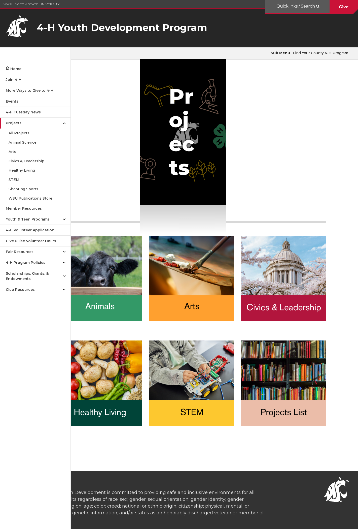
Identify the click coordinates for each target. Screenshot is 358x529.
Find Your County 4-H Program (320, 53)
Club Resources (20, 289)
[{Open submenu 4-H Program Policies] (64, 262)
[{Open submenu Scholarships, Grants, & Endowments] (64, 276)
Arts (12, 151)
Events (12, 101)
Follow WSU (338, 521)
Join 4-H (13, 79)
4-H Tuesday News (23, 112)
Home (15, 69)
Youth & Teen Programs (28, 219)
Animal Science (23, 142)
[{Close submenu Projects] (64, 123)
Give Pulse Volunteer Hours (31, 241)
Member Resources (24, 208)
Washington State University (32, 4)
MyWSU (315, 521)
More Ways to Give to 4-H (29, 90)
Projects (13, 123)
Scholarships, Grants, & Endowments (27, 276)
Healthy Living (22, 170)
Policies (296, 521)
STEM (14, 179)
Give (344, 7)
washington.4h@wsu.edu (210, 504)
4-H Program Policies (25, 262)
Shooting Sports (23, 189)
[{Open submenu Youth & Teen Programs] (64, 219)
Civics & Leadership (26, 161)
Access (277, 521)
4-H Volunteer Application (30, 230)
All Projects (19, 133)
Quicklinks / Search (296, 6)
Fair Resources (19, 252)
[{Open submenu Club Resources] (64, 289)
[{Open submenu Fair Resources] (64, 251)
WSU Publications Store (30, 198)
